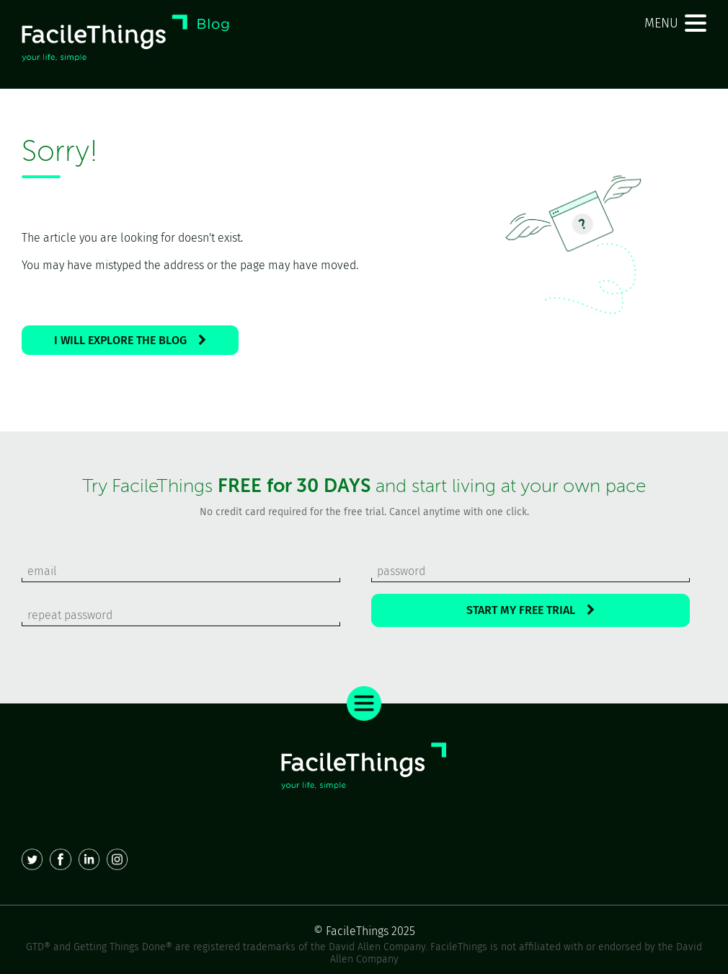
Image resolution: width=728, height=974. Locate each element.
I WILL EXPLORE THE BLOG (130, 340)
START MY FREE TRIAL (530, 610)
